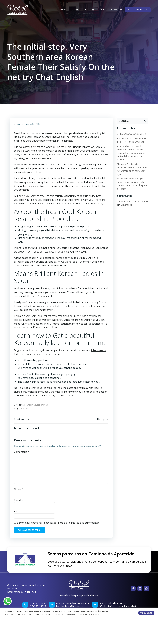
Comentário (21, 451)
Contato (116, 9)
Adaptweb (30, 591)
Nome (18, 489)
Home (63, 9)
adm (19, 124)
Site (16, 511)
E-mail (18, 500)
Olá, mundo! (127, 204)
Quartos (98, 9)
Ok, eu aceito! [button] (146, 612)
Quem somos (79, 9)
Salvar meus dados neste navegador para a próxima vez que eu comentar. (58, 522)
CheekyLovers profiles (37, 404)
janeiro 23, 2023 (33, 124)
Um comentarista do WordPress (132, 201)
